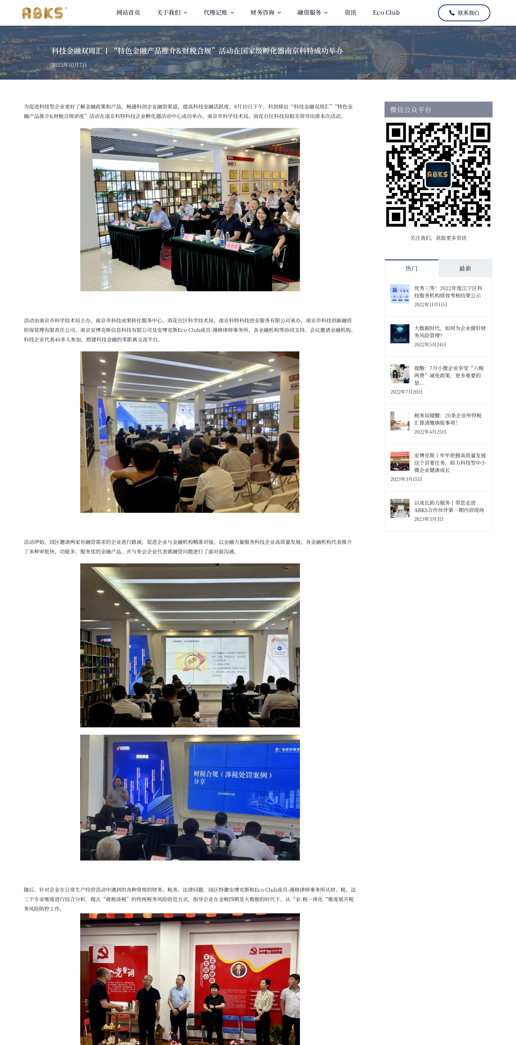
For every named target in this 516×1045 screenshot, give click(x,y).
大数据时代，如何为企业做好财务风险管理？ (450, 331)
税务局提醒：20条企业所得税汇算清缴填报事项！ (448, 419)
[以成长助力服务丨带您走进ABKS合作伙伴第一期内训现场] (399, 503)
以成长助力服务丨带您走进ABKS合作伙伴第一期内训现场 (449, 506)
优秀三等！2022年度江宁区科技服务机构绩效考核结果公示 (448, 291)
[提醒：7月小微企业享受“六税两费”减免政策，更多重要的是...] (399, 369)
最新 (465, 268)
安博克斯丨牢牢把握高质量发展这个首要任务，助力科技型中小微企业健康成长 (450, 463)
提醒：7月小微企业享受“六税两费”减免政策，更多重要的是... (449, 375)
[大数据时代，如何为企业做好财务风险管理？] (399, 329)
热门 (411, 268)
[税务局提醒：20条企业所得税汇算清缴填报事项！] (399, 416)
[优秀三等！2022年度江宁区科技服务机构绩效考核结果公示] (399, 289)
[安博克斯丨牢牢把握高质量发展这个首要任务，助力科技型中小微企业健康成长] (399, 456)
